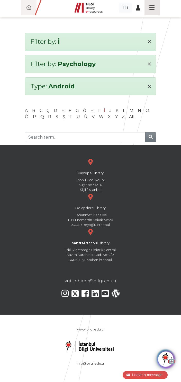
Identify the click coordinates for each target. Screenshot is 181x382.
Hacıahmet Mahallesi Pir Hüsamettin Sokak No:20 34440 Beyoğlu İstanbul (90, 209)
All (131, 116)
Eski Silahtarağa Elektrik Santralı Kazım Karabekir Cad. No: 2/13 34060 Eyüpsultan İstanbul (90, 244)
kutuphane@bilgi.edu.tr (91, 280)
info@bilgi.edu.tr (90, 363)
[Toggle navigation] (152, 7)
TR (125, 7)
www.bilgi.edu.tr (90, 329)
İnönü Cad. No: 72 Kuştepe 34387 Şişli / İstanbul (90, 174)
